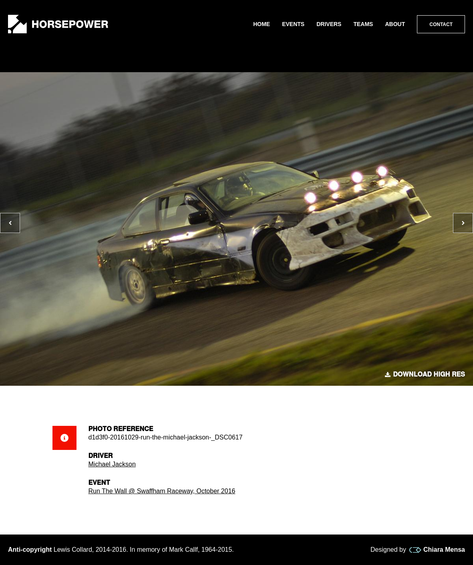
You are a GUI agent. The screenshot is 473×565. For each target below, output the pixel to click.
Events (293, 24)
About (395, 24)
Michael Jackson (112, 464)
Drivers (328, 24)
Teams (363, 24)
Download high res (425, 374)
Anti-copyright (30, 549)
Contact (441, 24)
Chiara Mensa (437, 550)
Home (261, 24)
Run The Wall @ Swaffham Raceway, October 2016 (162, 491)
